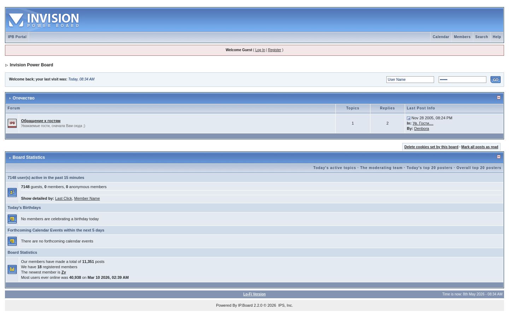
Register (274, 50)
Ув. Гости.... (423, 123)
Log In (260, 50)
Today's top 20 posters (429, 168)
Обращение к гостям (40, 121)
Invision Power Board (31, 64)
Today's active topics (335, 168)
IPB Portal (17, 37)
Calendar (441, 37)
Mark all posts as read (479, 147)
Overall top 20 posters (479, 168)
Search (481, 37)
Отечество (24, 98)
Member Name (87, 198)
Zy (64, 272)
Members (462, 37)
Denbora (421, 128)
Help (497, 37)
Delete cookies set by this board (431, 147)
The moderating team (381, 168)
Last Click (63, 198)
